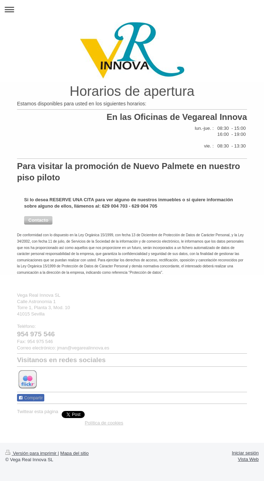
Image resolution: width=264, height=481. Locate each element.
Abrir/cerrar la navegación (132, 9)
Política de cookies (104, 422)
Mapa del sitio (74, 453)
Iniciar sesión (245, 453)
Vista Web (248, 459)
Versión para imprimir (31, 453)
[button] (38, 220)
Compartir (30, 397)
